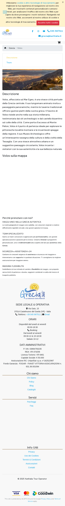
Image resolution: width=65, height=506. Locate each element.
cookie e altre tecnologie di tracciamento (36, 3)
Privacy (31, 452)
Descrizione (11, 57)
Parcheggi (31, 402)
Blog (31, 386)
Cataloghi (31, 389)
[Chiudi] (63, 2)
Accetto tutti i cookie (48, 22)
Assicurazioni (31, 463)
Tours (9, 62)
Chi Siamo (31, 378)
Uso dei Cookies (31, 456)
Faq (31, 406)
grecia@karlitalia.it (49, 36)
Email (47, 314)
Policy (31, 382)
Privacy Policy (46, 499)
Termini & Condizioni (32, 460)
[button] (6, 80)
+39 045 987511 (33, 314)
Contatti (31, 467)
